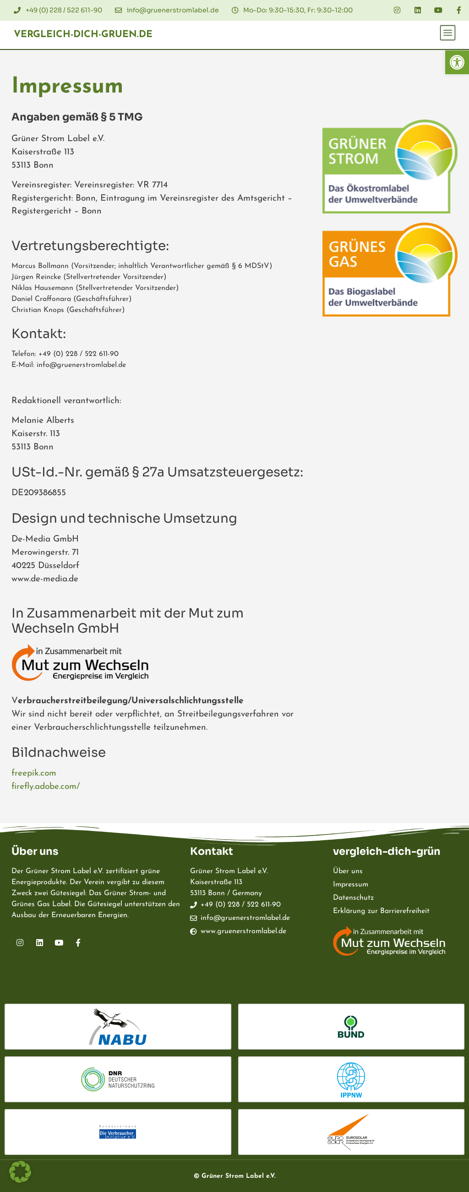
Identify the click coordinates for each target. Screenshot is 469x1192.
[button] (457, 62)
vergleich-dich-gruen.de (83, 34)
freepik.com (33, 773)
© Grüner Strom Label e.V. (234, 1176)
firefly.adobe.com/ (45, 786)
